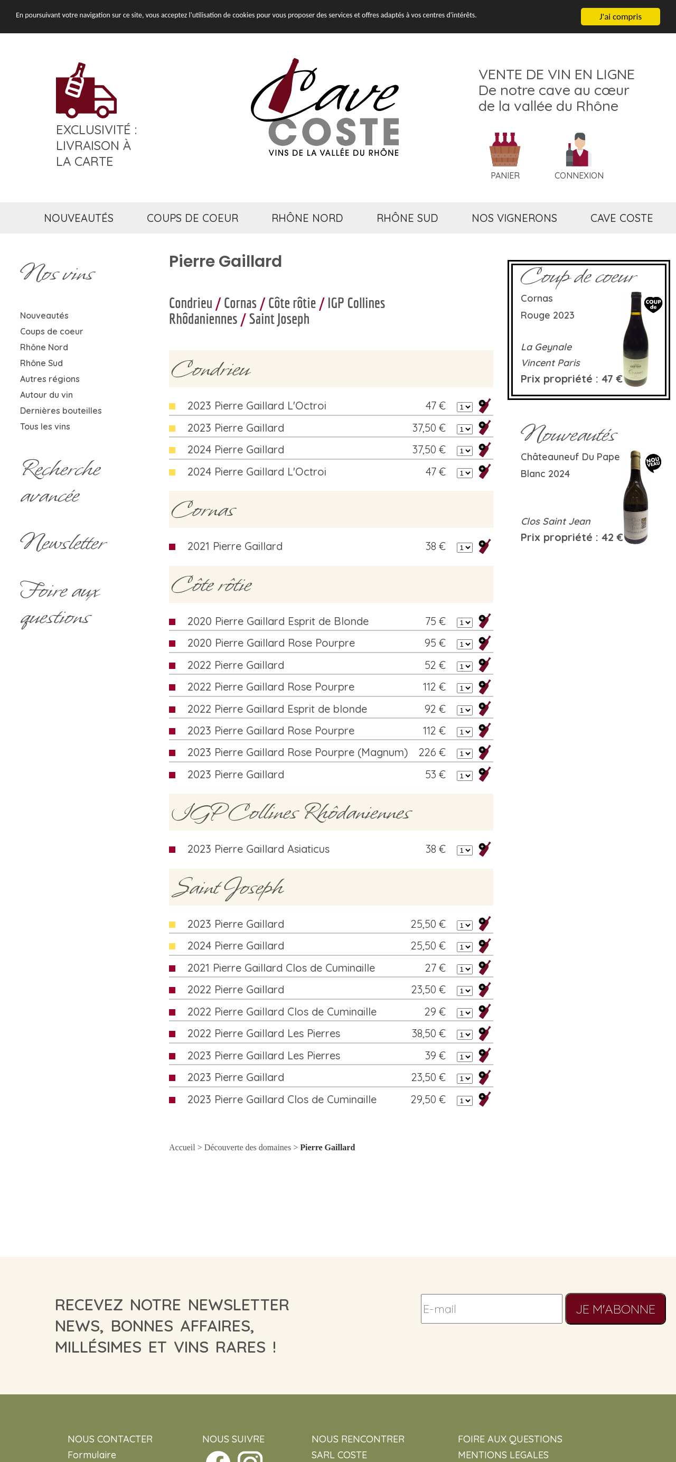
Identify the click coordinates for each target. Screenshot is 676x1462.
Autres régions (50, 379)
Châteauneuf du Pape (570, 457)
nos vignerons (514, 218)
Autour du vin (46, 394)
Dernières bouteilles (61, 410)
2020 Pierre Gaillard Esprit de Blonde (278, 621)
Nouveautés (44, 315)
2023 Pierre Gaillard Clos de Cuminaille (282, 1099)
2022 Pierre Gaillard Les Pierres (263, 1033)
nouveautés (79, 218)
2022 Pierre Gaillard (235, 665)
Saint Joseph (279, 318)
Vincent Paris (550, 363)
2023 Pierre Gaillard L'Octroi (256, 405)
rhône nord (307, 218)
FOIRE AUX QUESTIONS (510, 1439)
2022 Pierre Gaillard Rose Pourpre (270, 686)
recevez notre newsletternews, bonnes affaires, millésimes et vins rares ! (172, 1326)
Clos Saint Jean (555, 521)
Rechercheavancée (60, 482)
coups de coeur (192, 218)
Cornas (240, 302)
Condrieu (190, 302)
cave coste (621, 218)
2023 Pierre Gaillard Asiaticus (258, 848)
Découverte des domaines (247, 1147)
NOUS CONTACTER (110, 1439)
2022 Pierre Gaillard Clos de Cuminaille (282, 1011)
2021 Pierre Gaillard (235, 546)
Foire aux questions (59, 603)
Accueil (182, 1147)
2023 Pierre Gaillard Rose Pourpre (270, 730)
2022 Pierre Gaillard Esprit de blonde (277, 708)
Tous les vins (45, 426)
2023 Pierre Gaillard (235, 427)
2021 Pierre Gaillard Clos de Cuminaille (281, 967)
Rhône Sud (41, 363)
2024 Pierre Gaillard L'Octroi (256, 471)
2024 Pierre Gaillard (235, 449)
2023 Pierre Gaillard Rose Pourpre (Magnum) (297, 752)
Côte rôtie (292, 302)
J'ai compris (620, 16)
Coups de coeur (51, 331)
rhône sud (407, 218)
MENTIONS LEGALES (503, 1455)
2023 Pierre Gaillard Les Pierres (263, 1055)
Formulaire (92, 1455)
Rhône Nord (44, 347)
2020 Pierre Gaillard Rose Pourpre (271, 642)
